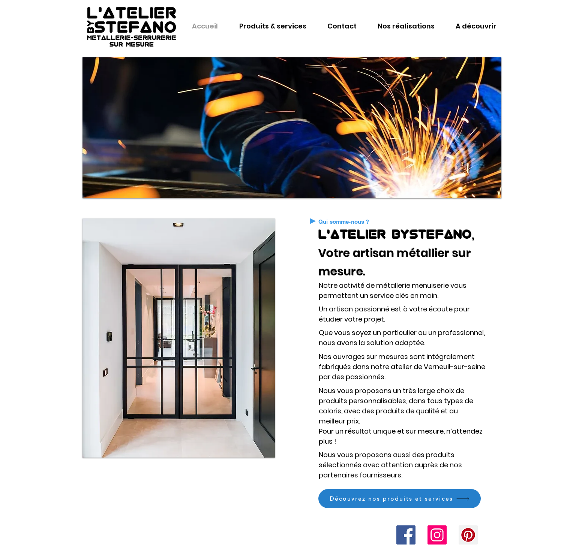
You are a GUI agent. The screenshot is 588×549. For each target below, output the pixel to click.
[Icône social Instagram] (437, 535)
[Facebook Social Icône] (406, 535)
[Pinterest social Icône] (468, 535)
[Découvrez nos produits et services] (399, 498)
